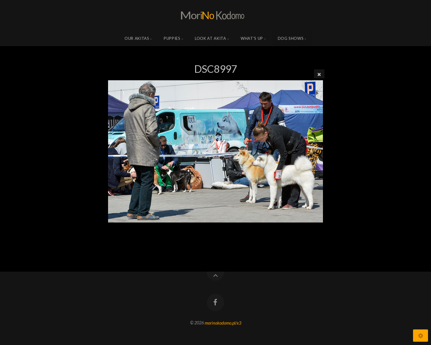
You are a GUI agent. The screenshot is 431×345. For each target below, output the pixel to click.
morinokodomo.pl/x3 (223, 322)
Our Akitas (137, 38)
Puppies (172, 38)
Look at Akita (210, 38)
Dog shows (291, 38)
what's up (252, 38)
